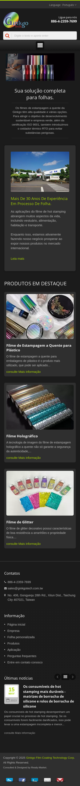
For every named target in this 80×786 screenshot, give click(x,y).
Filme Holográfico (22, 436)
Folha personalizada (21, 637)
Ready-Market (38, 767)
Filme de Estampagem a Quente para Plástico (38, 348)
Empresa (13, 631)
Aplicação (13, 649)
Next (72, 677)
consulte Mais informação (23, 371)
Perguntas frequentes (21, 656)
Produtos (13, 643)
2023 (11, 700)
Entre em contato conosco (25, 662)
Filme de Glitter (19, 522)
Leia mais (17, 258)
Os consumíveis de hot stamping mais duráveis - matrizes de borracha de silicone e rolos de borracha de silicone (48, 696)
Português (68, 5)
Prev (57, 677)
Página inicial (16, 624)
